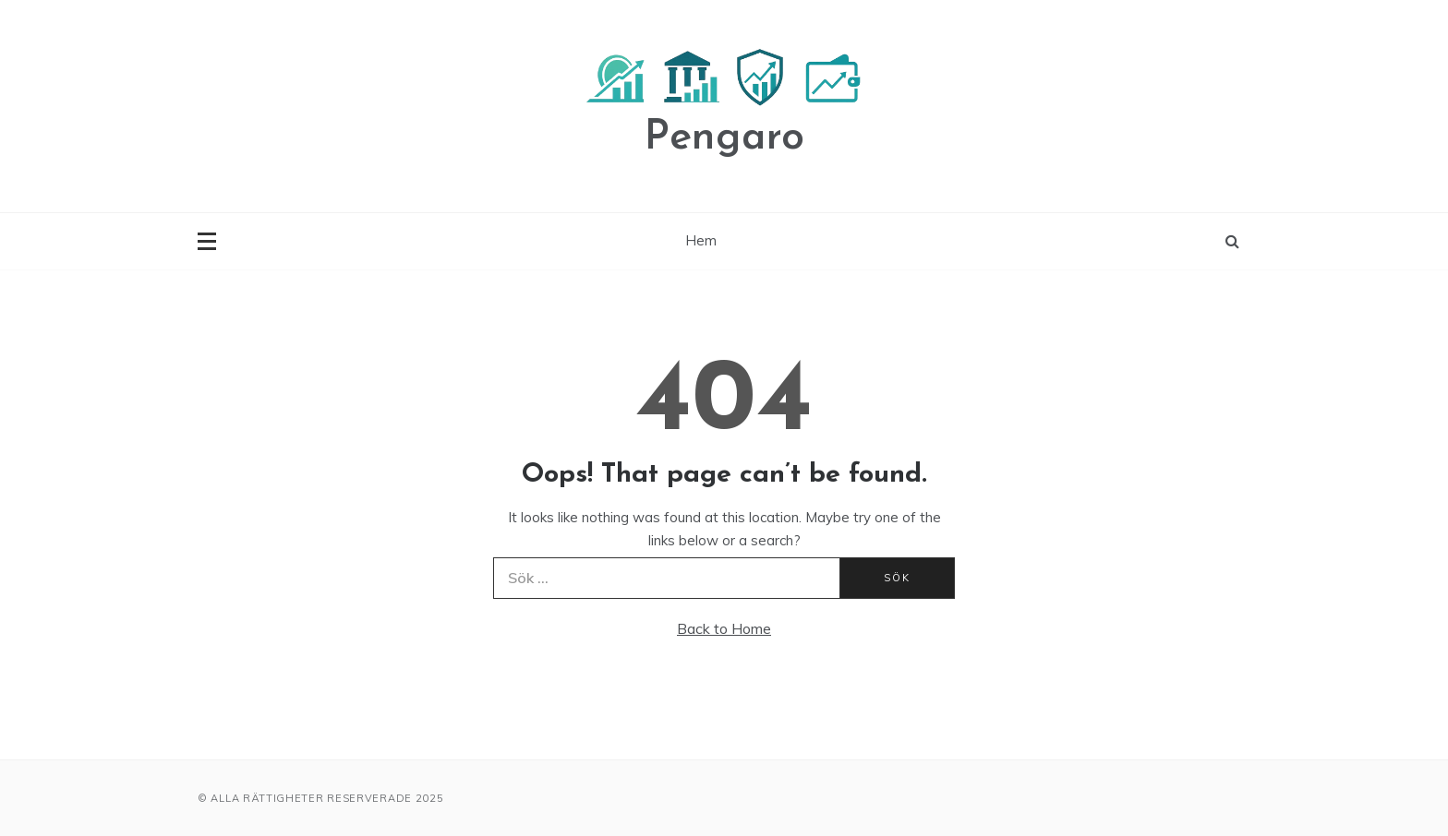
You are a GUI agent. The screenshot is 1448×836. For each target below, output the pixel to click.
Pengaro (724, 138)
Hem (701, 240)
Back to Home (724, 628)
